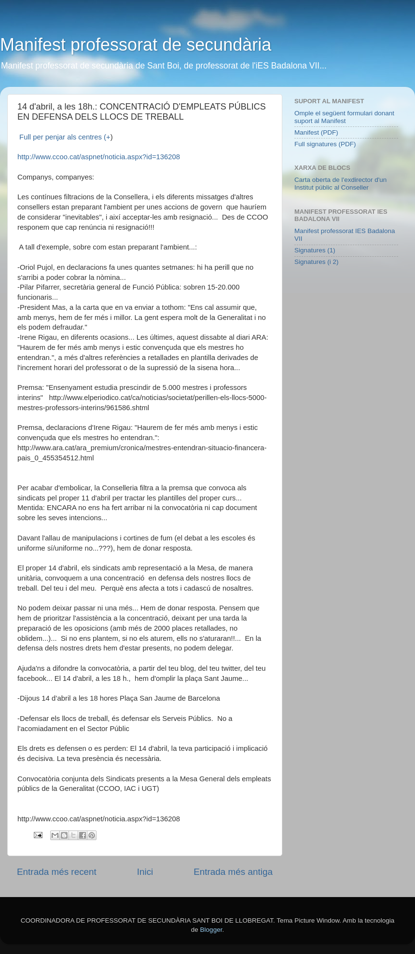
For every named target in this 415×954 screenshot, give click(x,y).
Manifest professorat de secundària (135, 45)
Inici (145, 872)
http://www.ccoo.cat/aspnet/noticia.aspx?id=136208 (98, 157)
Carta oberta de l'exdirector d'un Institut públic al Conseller (340, 183)
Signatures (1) (314, 250)
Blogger (211, 929)
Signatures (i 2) (316, 261)
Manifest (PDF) (316, 132)
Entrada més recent (57, 872)
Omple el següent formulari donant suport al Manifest (344, 117)
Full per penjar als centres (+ (64, 137)
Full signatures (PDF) (325, 144)
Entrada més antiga (233, 872)
